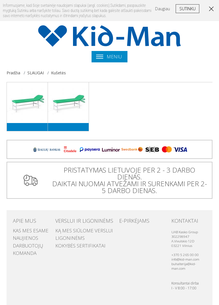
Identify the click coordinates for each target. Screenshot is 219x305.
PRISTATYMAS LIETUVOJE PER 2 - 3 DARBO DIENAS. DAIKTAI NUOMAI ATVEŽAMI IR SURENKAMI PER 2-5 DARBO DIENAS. (127, 176)
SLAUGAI (35, 72)
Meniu (109, 57)
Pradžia (13, 72)
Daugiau (162, 8)
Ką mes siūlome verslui (77, 223)
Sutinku (187, 8)
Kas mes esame (26, 223)
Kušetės (58, 72)
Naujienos (22, 228)
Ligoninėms (66, 228)
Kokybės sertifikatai (74, 234)
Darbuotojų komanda (34, 234)
